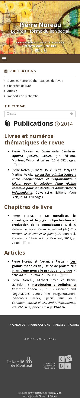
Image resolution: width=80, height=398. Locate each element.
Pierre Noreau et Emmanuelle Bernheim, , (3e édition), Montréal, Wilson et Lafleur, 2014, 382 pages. (44, 155)
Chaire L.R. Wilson (48, 396)
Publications (22, 70)
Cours (74, 325)
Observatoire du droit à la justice (40, 42)
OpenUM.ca (55, 392)
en (37, 50)
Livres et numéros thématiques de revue (35, 81)
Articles (12, 91)
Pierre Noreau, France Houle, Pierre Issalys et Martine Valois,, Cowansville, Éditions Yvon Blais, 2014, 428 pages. (44, 183)
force (40, 392)
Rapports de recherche (23, 96)
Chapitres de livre (19, 86)
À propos (18, 325)
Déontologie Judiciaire (40, 46)
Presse (60, 325)
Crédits (51, 339)
